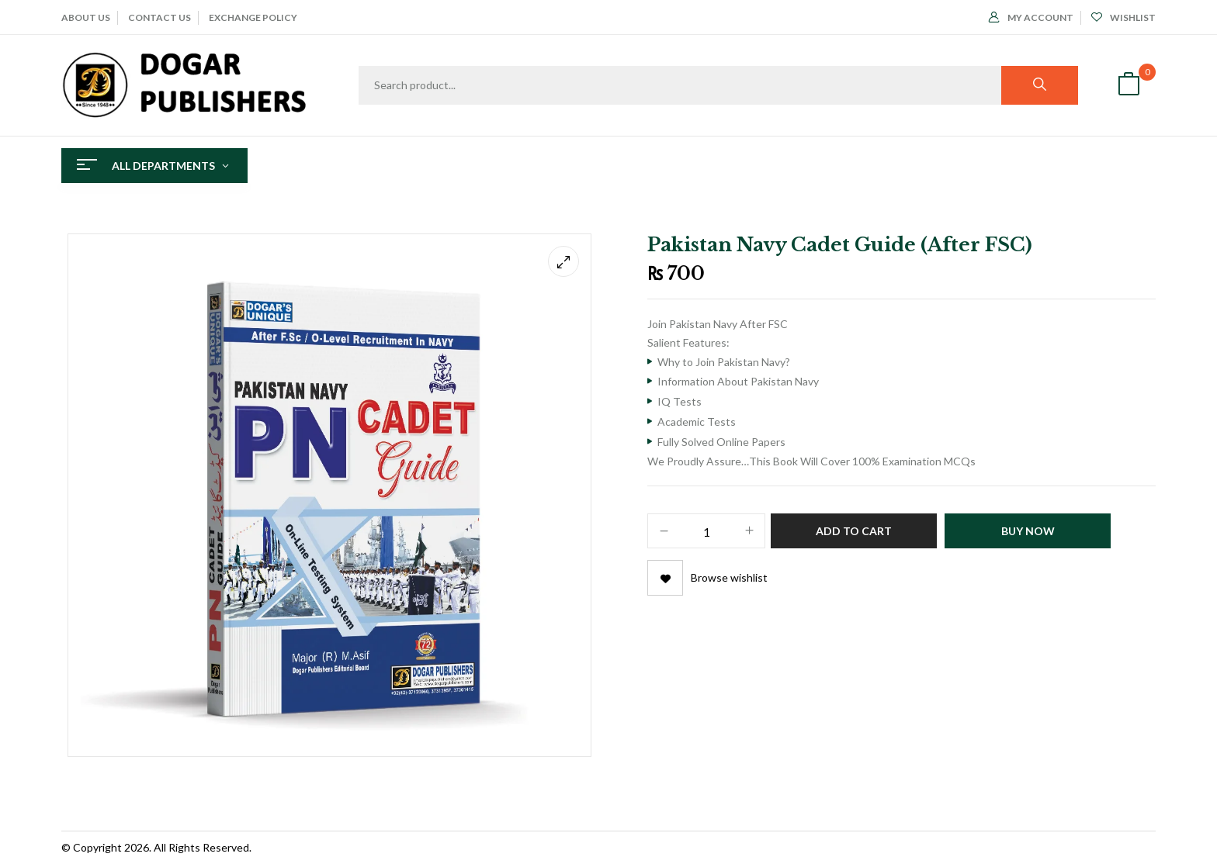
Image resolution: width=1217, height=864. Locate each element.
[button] (1128, 85)
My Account (1031, 17)
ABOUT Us (85, 17)
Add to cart (854, 530)
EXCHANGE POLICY (253, 17)
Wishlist (1123, 17)
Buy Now (1028, 530)
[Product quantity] (706, 531)
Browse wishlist (729, 577)
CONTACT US (159, 17)
